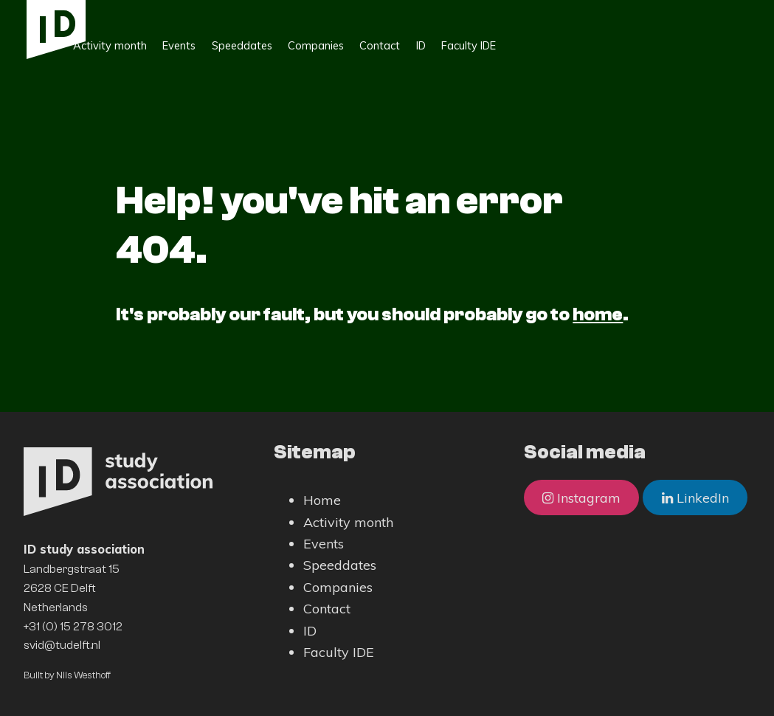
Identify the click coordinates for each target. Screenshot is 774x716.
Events (268, 15)
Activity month (199, 15)
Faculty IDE (558, 15)
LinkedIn (695, 497)
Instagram (581, 497)
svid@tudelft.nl (62, 645)
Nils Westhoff (83, 675)
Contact (469, 15)
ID (510, 15)
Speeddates (331, 15)
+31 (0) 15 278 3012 (73, 626)
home (598, 314)
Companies (405, 15)
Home (131, 15)
